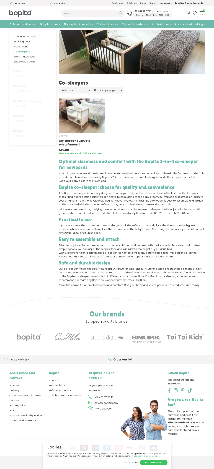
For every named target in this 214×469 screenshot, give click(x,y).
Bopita (21, 144)
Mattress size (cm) (27, 109)
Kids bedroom (160, 24)
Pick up (13, 419)
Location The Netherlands (190, 3)
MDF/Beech (24, 99)
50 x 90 (21, 114)
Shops (143, 3)
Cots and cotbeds (25, 45)
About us (54, 389)
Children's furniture (133, 24)
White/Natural (25, 84)
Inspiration (94, 399)
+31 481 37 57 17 (142, 11)
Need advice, (26, 3)
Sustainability (57, 394)
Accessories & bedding (189, 24)
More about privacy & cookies (146, 456)
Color (17, 80)
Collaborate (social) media (65, 404)
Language (166, 3)
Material (19, 94)
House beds (21, 55)
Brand (17, 139)
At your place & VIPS (100, 394)
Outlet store (131, 3)
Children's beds (106, 24)
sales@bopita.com (163, 11)
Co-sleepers (22, 60)
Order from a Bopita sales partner (25, 406)
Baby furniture (49, 24)
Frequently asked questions (26, 424)
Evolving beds (22, 50)
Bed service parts (24, 70)
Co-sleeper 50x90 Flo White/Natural (74, 151)
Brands (153, 3)
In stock (19, 124)
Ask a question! (104, 417)
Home (12, 32)
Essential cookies (131, 462)
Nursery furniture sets (77, 24)
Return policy (17, 414)
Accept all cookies (153, 462)
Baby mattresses (24, 65)
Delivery (14, 399)
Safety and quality (60, 399)
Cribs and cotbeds (21, 24)
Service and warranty (22, 429)
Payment (15, 394)
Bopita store (117, 3)
